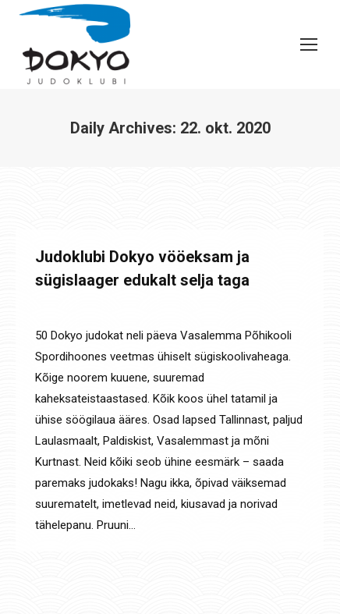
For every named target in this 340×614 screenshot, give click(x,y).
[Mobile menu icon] (308, 44)
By (158, 308)
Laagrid (52, 308)
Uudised (93, 308)
